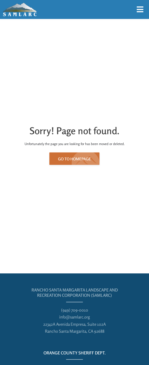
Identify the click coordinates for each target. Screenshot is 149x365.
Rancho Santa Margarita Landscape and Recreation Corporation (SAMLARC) (75, 292)
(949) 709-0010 (74, 310)
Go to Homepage (74, 159)
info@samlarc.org (74, 317)
